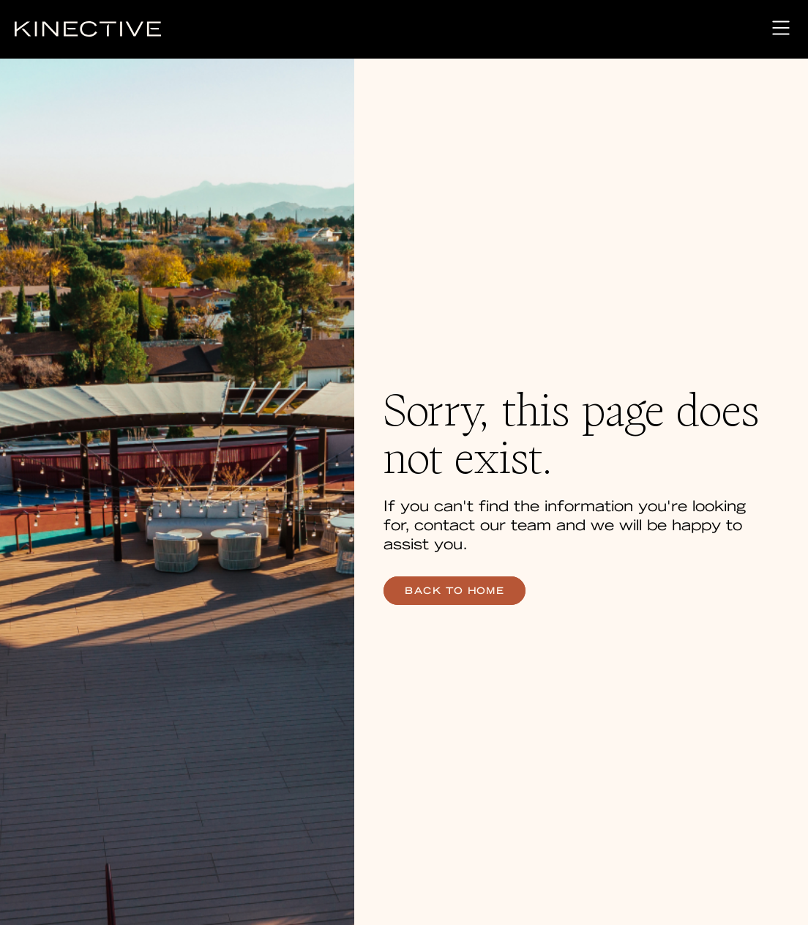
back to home (454, 590)
